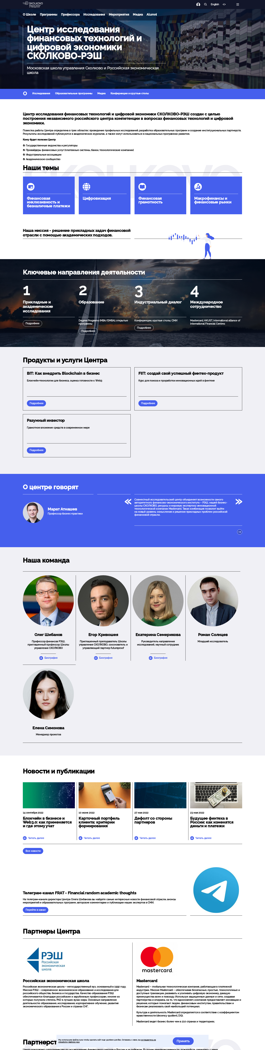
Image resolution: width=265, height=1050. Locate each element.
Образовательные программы (73, 93)
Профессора (70, 14)
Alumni (152, 14)
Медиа (138, 14)
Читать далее (36, 838)
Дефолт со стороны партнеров (153, 820)
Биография (51, 657)
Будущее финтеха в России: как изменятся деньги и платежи (211, 822)
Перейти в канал (36, 909)
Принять (183, 1041)
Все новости (33, 850)
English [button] (215, 4)
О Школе (29, 14)
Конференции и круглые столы (130, 93)
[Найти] (205, 4)
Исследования (94, 14)
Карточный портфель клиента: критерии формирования (99, 822)
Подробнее (32, 323)
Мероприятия (119, 14)
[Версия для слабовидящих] (224, 4)
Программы (48, 14)
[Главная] (35, 4)
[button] (103, 600)
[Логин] (200, 4)
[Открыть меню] (237, 4)
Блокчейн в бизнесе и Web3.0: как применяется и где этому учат (47, 822)
